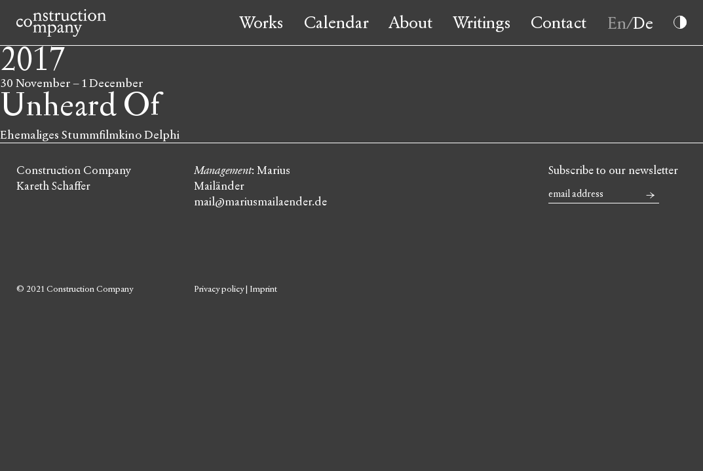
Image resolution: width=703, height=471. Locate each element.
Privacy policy (219, 289)
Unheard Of (80, 106)
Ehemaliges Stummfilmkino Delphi (90, 135)
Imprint (263, 289)
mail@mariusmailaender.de (260, 202)
